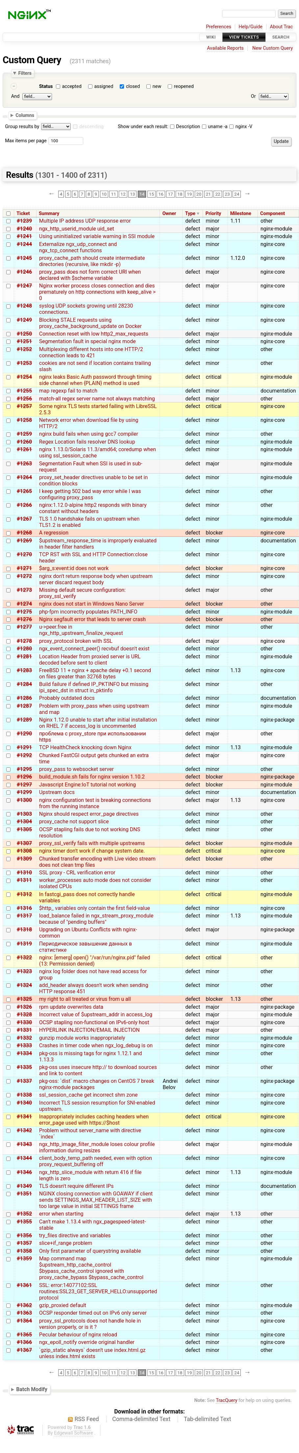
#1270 (24, 554)
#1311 (24, 880)
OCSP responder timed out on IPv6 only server (93, 1313)
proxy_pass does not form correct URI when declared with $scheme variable (90, 275)
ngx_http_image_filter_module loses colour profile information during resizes (97, 1147)
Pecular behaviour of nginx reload (78, 1334)
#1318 (24, 929)
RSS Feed (87, 1419)
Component (272, 213)
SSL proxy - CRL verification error (77, 872)
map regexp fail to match (68, 391)
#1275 (24, 612)
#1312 (24, 894)
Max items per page (25, 141)
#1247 (24, 286)
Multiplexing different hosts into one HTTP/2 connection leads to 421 (91, 352)
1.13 (236, 670)
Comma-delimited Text (141, 1419)
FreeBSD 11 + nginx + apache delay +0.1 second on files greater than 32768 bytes (95, 673)
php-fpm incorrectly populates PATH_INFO (88, 612)
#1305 (24, 829)
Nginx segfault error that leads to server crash (92, 619)
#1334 (24, 1053)
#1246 (24, 272)
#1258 (24, 420)
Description (185, 126)
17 (170, 194)
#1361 (24, 1285)
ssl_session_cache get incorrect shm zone (88, 1095)
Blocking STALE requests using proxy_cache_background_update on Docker (90, 323)
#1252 (24, 349)
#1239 (24, 221)
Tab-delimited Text (207, 1419)
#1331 (24, 1030)
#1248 (24, 306)
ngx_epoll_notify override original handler (87, 1342)
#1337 (24, 1081)
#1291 (24, 747)
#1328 (24, 1014)
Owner (169, 213)
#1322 (24, 957)
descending (91, 126)
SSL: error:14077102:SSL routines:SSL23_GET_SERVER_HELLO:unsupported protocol (98, 1291)
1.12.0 (238, 258)
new (157, 86)
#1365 (24, 1334)
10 (104, 194)
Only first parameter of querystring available (90, 1251)
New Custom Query (272, 48)
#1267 (24, 519)
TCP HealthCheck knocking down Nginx (85, 747)
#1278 (24, 641)
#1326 (24, 1007)
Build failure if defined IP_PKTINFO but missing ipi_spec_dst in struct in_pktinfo (93, 687)
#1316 (24, 908)
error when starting (61, 1214)
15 (151, 194)
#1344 (24, 1158)
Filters (24, 73)
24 (236, 194)
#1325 (24, 999)
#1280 (24, 648)
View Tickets (244, 37)
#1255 (24, 391)
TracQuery (226, 1400)
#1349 (24, 1186)
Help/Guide (250, 27)
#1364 (24, 1321)
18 (179, 194)
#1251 (24, 341)
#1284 (24, 684)
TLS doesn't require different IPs (76, 1186)
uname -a (215, 126)
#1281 (24, 656)
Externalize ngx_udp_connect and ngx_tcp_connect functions (78, 247)
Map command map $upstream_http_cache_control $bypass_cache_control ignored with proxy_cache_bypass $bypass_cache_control (91, 1267)
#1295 (24, 769)
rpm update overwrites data (71, 1007)
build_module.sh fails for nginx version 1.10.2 (92, 777)
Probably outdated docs (67, 698)
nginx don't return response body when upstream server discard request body (96, 579)
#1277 (24, 627)
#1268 (24, 533)
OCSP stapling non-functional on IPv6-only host (94, 1022)
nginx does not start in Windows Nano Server (91, 604)
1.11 (236, 221)
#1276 (24, 619)
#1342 (24, 1130)
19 (189, 194)
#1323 (24, 971)
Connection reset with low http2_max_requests (93, 334)
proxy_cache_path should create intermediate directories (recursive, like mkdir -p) (92, 261)
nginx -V (240, 126)
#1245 (24, 258)
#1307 (24, 843)
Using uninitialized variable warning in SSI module (97, 236)
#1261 (24, 449)
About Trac (281, 27)
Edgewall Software (73, 1433)
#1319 (24, 944)
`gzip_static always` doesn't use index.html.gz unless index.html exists (92, 1353)
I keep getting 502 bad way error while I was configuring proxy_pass (90, 494)
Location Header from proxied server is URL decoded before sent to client (90, 659)
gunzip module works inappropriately (82, 1038)
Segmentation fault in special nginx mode (87, 341)
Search (280, 37)
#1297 (24, 784)
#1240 (24, 229)
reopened (184, 86)
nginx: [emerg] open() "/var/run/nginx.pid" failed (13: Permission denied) (94, 960)
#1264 (24, 477)
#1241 (24, 236)
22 (217, 194)
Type (190, 213)
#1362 (24, 1305)
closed (133, 86)
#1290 (24, 733)
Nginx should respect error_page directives (89, 814)
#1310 (24, 872)
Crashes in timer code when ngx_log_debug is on (96, 1045)
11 (113, 194)
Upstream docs (57, 792)
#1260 (24, 442)
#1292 (24, 755)
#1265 (24, 491)
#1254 (24, 377)
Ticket (23, 213)
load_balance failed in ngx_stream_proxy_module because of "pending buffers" (96, 919)
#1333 (24, 1045)
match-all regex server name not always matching (97, 399)
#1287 (24, 706)
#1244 (24, 244)
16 (161, 194)
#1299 (24, 792)
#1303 (24, 814)
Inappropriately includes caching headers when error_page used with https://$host (94, 1119)
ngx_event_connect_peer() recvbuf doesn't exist (94, 648)
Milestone (240, 213)
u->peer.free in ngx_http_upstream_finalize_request (81, 630)
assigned (103, 86)
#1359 (24, 1258)
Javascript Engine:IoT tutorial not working (87, 784)
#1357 (24, 1243)
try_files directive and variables (75, 1235)
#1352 (24, 1214)
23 (227, 194)
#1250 (24, 334)
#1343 (24, 1144)
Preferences (218, 27)
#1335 (24, 1067)
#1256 (24, 399)
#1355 (24, 1222)
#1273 (24, 590)
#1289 (24, 720)
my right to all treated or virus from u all (85, 999)
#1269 (24, 540)
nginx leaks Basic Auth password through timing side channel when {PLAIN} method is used (95, 380)
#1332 (24, 1038)
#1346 (24, 1172)
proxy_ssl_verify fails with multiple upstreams (92, 843)
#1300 (24, 800)
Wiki (211, 37)
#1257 (24, 406)
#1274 (24, 604)
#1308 (24, 851)
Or (253, 96)
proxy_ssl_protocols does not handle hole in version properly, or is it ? (90, 1324)
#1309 (24, 859)
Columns (24, 115)
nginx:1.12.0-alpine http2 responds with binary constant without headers (93, 508)
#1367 (24, 1350)
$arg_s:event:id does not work (74, 568)
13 (132, 194)
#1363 (24, 1313)
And (15, 96)
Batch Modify (31, 1389)
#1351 (24, 1194)
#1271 (24, 568)
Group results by (22, 126)
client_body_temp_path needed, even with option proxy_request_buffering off (95, 1161)
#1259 (24, 434)
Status (46, 86)
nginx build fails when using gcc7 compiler (88, 434)
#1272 (24, 576)
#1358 (24, 1251)
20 (198, 194)
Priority (213, 213)
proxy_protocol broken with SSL (75, 641)
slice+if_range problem (65, 1243)
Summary (49, 213)
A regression (53, 533)
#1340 (24, 1103)
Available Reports (225, 48)
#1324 (24, 985)
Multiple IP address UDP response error (85, 221)
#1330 (24, 1022)
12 (122, 194)
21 (208, 194)
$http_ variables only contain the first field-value (94, 908)
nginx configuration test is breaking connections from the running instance (95, 803)
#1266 (24, 505)
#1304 (24, 821)
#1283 (24, 670)
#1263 (24, 463)
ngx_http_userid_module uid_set (76, 229)
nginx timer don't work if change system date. (92, 851)
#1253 (24, 363)
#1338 (24, 1095)
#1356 (24, 1235)
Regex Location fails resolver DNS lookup (87, 442)
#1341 (24, 1116)
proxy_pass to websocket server (76, 769)
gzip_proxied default (62, 1305)
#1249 (24, 320)
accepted (72, 86)
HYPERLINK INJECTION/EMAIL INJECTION (89, 1030)
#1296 (24, 777)
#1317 (24, 916)
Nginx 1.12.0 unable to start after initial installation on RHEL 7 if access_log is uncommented (98, 723)
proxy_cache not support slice (74, 821)
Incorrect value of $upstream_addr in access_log (95, 1014)
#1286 (24, 698)
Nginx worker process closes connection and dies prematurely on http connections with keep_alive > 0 (97, 292)
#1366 (24, 1342)
